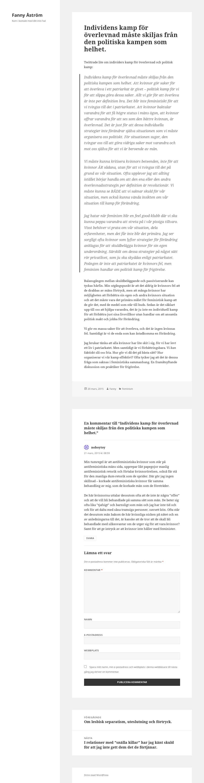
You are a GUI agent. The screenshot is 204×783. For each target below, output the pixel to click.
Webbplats (91, 650)
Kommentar (93, 570)
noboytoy (98, 447)
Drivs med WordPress (96, 775)
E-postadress (93, 635)
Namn (88, 619)
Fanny (113, 389)
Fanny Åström (27, 15)
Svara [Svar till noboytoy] (90, 538)
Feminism (127, 389)
